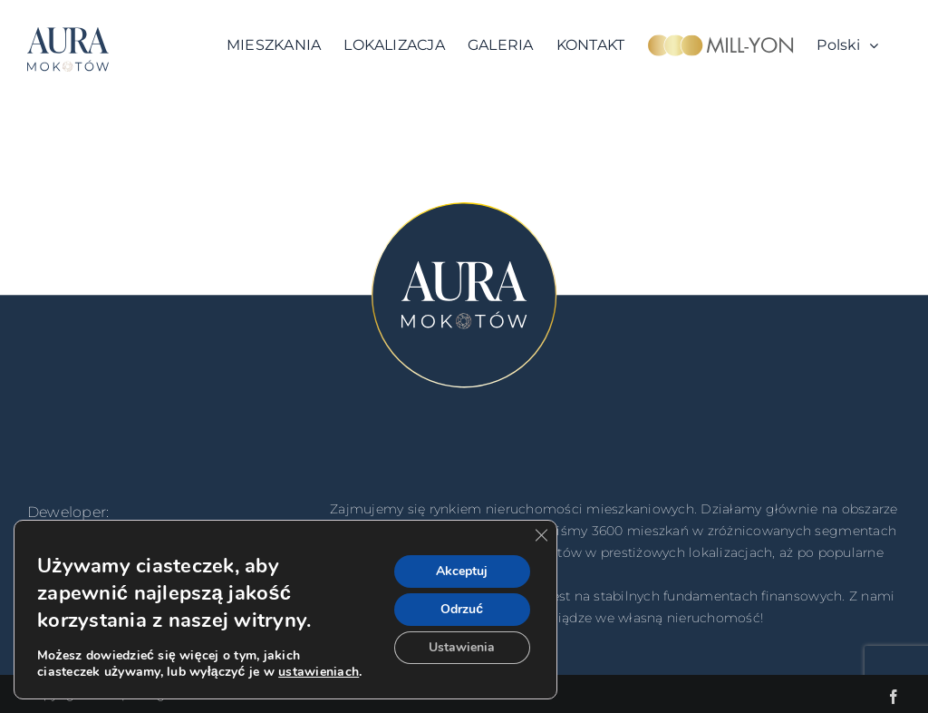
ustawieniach (318, 672)
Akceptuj (462, 571)
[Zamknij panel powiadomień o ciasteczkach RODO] (541, 535)
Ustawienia (462, 647)
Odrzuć (461, 609)
